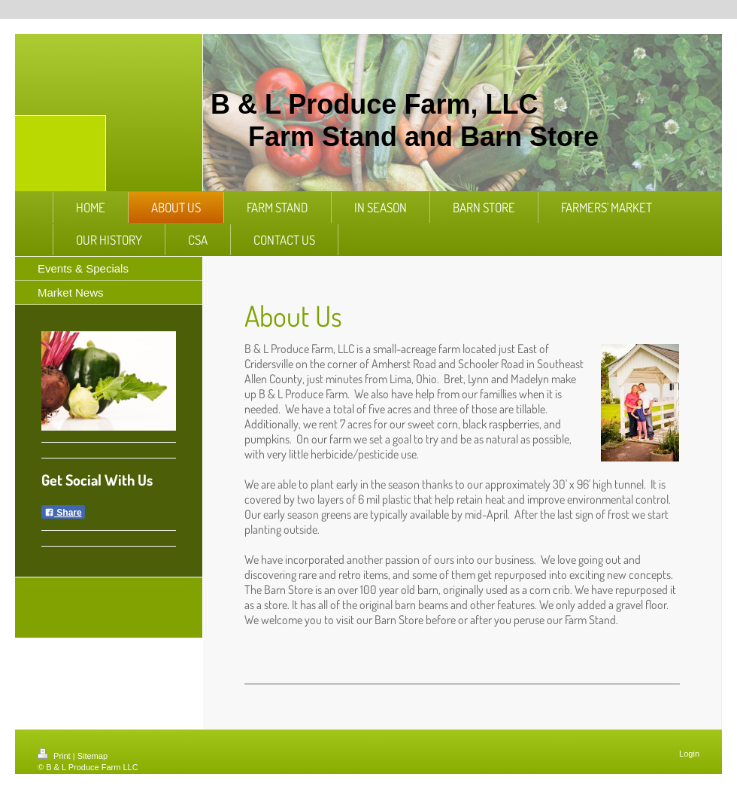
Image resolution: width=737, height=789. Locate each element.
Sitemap (92, 755)
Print (55, 755)
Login (689, 753)
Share (63, 512)
